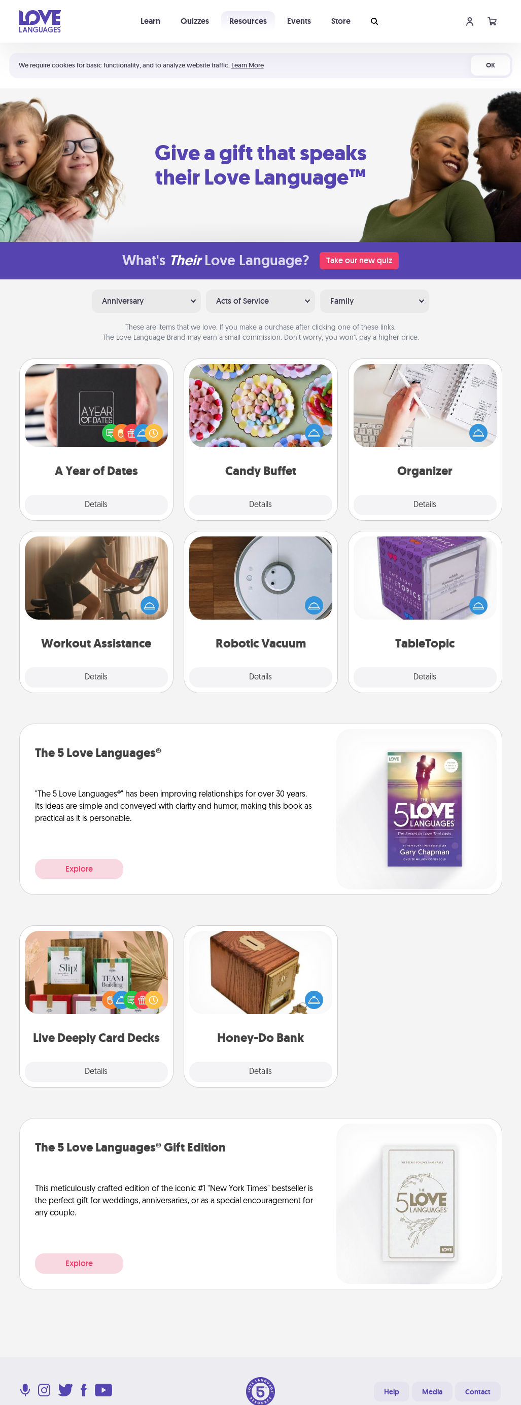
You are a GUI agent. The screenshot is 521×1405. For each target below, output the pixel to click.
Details (96, 505)
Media (432, 1391)
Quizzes (195, 21)
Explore (79, 868)
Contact (478, 1391)
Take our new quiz (359, 260)
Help (391, 1391)
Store (341, 21)
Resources (248, 21)
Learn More (247, 65)
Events (299, 21)
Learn (150, 21)
